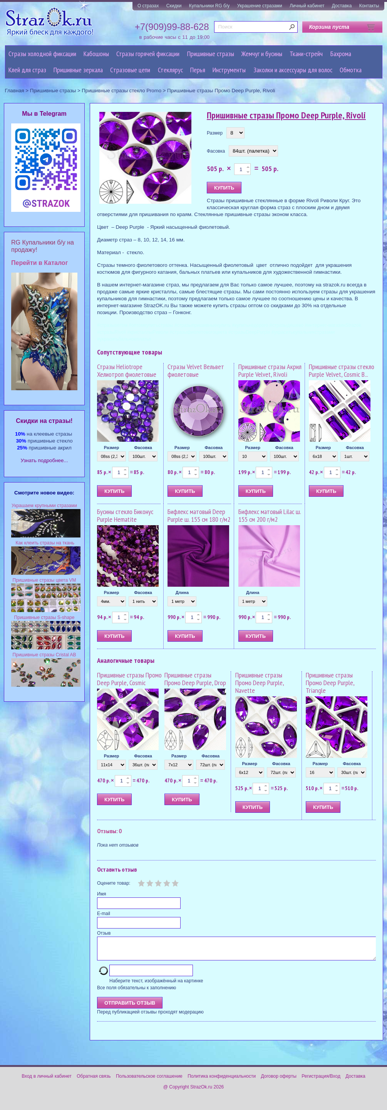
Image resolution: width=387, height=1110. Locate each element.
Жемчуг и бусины (261, 53)
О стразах (148, 5)
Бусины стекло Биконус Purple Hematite (125, 515)
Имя (101, 894)
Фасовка (216, 151)
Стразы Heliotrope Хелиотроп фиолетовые (126, 370)
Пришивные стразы (210, 53)
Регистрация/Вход (321, 1080)
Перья (197, 69)
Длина (182, 592)
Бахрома (340, 53)
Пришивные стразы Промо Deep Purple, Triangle (330, 683)
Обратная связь (94, 1080)
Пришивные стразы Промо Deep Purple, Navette (259, 683)
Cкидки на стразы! (44, 421)
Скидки (174, 5)
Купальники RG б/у (209, 5)
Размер (215, 133)
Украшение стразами (259, 5)
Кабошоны (96, 53)
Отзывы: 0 (109, 831)
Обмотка (351, 69)
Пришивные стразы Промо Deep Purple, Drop (195, 679)
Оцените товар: (113, 883)
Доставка (342, 5)
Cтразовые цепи (130, 69)
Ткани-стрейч (306, 53)
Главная (14, 90)
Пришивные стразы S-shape (44, 617)
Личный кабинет (307, 5)
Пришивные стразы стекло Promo (121, 90)
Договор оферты (279, 1080)
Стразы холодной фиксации (42, 53)
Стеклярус (170, 69)
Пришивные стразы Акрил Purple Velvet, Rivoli (270, 370)
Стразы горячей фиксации (147, 53)
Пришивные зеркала (78, 69)
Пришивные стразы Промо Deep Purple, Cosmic (129, 679)
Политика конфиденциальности (222, 1080)
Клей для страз (27, 69)
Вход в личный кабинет (47, 1080)
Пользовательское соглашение (149, 1080)
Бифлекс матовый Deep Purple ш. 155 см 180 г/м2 (199, 515)
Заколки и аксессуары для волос (292, 69)
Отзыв (104, 933)
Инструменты (229, 69)
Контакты (369, 5)
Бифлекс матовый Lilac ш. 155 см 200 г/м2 (269, 515)
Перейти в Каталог (39, 263)
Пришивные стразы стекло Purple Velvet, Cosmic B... (341, 370)
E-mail (103, 913)
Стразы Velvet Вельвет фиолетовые (196, 370)
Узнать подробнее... (44, 460)
